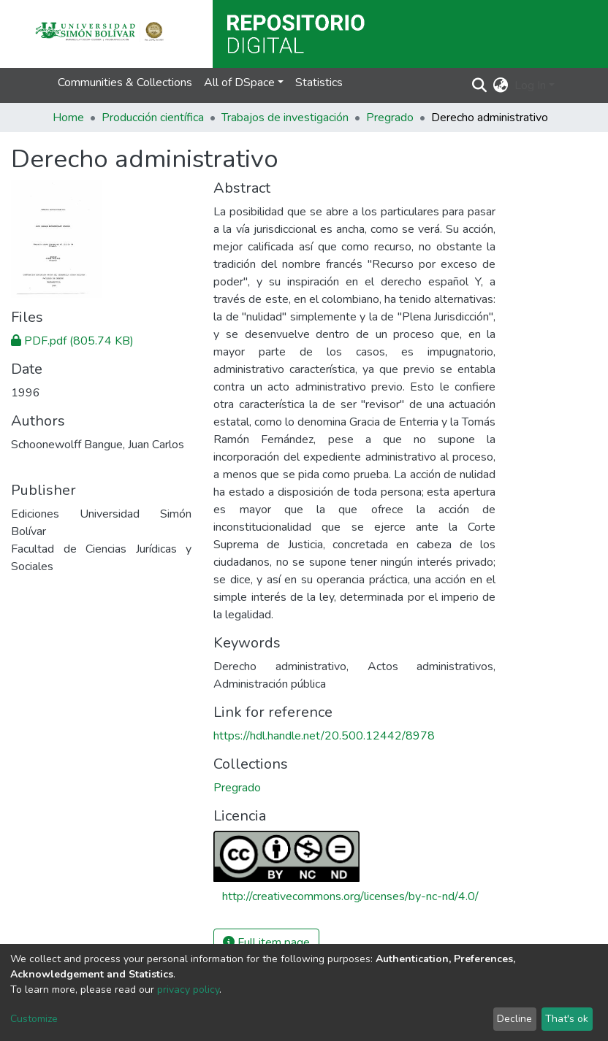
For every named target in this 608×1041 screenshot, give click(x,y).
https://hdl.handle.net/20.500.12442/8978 (324, 736)
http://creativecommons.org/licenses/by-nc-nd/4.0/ (350, 896)
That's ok (566, 1019)
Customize (34, 1019)
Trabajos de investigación (285, 118)
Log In (530, 85)
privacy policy (188, 989)
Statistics (319, 82)
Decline (514, 1019)
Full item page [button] (266, 942)
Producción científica (153, 118)
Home (68, 118)
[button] (501, 85)
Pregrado (390, 118)
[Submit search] (480, 85)
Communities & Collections (125, 82)
